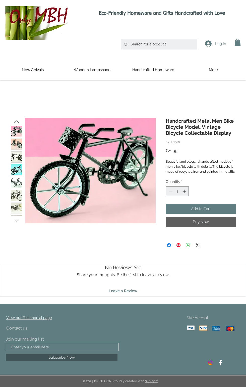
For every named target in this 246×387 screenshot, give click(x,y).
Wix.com (151, 381)
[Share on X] (198, 245)
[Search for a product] (159, 44)
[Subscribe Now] (61, 357)
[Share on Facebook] (169, 245)
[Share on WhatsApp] (188, 245)
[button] (237, 42)
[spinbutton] (177, 191)
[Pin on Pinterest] (178, 245)
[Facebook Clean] (220, 362)
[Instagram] (210, 362)
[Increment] (184, 191)
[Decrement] (169, 191)
